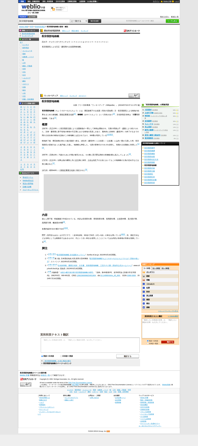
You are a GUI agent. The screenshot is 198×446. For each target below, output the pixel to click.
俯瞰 (148, 307)
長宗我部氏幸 (149, 177)
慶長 (63, 47)
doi (99, 275)
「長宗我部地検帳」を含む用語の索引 (57, 361)
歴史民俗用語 (40, 27)
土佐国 (71, 47)
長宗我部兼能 (149, 154)
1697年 (45, 155)
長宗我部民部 (149, 183)
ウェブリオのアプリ (71, 397)
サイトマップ (43, 409)
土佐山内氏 (92, 160)
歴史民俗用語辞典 (52, 31)
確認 (148, 299)
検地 (134, 111)
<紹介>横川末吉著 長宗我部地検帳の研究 (76, 272)
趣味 (24, 81)
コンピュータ (27, 51)
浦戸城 (62, 145)
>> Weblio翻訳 (173, 316)
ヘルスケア (26, 78)
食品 (24, 90)
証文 (77, 160)
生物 (24, 87)
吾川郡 (95, 155)
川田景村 (148, 110)
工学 (24, 63)
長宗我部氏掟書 (150, 180)
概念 (148, 303)
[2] (114, 114)
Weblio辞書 (166, 385)
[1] (75, 114)
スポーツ (25, 84)
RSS (108, 431)
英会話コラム (28, 177)
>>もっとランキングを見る (168, 311)
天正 (58, 47)
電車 (24, 54)
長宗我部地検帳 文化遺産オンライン (71, 255)
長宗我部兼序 (149, 148)
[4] (122, 234)
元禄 (51, 155)
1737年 (45, 160)
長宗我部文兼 (149, 171)
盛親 (124, 128)
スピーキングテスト (31, 190)
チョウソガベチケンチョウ (59, 42)
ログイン (156, 1)
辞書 (22, 1)
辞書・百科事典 (28, 99)
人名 (24, 93)
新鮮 (148, 276)
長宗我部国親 (149, 162)
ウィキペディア (51, 96)
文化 (24, 72)
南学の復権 (149, 130)
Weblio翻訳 (144, 405)
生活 (24, 75)
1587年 (45, 128)
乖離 (148, 280)
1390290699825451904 (86, 275)
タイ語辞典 (144, 416)
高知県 (110, 111)
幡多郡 (55, 223)
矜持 (148, 292)
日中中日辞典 (60, 1)
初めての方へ (164, 17)
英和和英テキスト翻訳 (54, 334)
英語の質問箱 (28, 184)
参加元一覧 (175, 17)
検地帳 (78, 47)
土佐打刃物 (149, 113)
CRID (74, 275)
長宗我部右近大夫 (151, 159)
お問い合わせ (94, 397)
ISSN (124, 275)
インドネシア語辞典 (147, 414)
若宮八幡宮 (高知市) (152, 135)
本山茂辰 (148, 127)
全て (21, 42)
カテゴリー (82, 96)
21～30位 (165, 268)
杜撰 (148, 288)
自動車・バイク (28, 57)
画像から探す (69, 400)
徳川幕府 (70, 141)
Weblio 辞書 (167, 1)
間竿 (43, 235)
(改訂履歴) (75, 385)
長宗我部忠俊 (149, 168)
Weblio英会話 (28, 181)
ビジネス (25, 45)
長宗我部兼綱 (149, 151)
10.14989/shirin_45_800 (110, 275)
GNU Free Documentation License (80, 383)
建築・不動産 (27, 66)
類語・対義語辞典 (34, 1)
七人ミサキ (149, 124)
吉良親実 (148, 121)
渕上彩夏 (149, 295)
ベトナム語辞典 (145, 419)
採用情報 (118, 402)
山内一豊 (119, 141)
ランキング (84, 31)
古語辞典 (82, 1)
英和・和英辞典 (47, 1)
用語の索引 (75, 31)
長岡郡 (108, 219)
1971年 (45, 170)
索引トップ (66, 31)
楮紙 (59, 219)
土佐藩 (109, 141)
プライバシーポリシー (46, 407)
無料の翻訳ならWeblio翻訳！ (60, 9)
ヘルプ (177, 1)
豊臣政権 (87, 111)
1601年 (84, 141)
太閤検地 (79, 128)
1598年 (112, 132)
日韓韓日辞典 (72, 1)
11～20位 (156, 268)
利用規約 (42, 405)
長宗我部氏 (46, 47)
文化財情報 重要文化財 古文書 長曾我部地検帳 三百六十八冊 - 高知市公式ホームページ (95, 265)
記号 (22, 169)
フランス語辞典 (145, 412)
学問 (31, 27)
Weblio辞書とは (44, 397)
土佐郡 (119, 219)
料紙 (56, 219)
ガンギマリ (150, 272)
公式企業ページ (120, 397)
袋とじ (44, 219)
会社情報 (118, 400)
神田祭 (147, 116)
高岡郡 (44, 223)
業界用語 (25, 48)
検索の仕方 (43, 400)
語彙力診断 (27, 187)
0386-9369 (131, 275)
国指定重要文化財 (67, 115)
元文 (51, 160)
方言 (24, 96)
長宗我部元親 (65, 128)
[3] (110, 135)
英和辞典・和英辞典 (147, 402)
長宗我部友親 (149, 157)
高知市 (62, 268)
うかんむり (150, 284)
